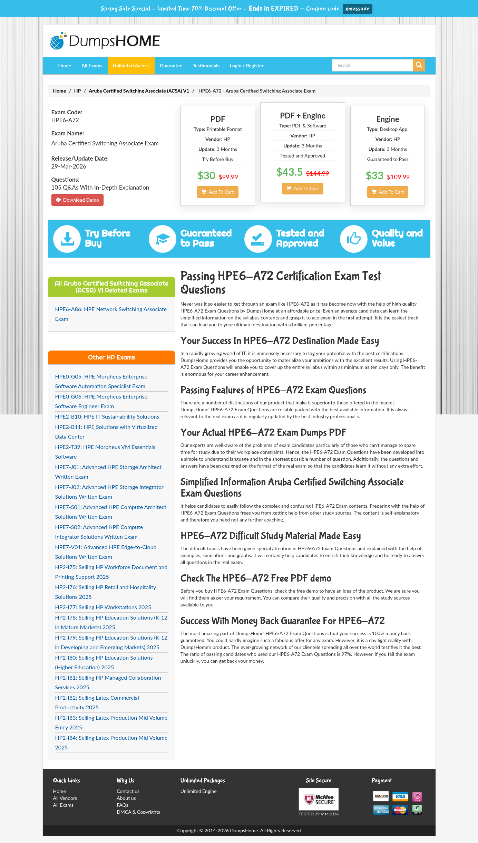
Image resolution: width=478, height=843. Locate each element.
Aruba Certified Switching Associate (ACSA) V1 (139, 91)
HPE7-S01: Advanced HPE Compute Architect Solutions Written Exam (110, 512)
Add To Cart (218, 192)
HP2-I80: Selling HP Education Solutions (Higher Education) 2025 (104, 662)
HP (77, 91)
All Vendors (65, 798)
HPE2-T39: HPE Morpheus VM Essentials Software (105, 451)
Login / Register (247, 65)
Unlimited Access (131, 65)
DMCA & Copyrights (138, 812)
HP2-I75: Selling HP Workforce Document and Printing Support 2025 (111, 572)
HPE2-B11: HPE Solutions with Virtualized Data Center (106, 431)
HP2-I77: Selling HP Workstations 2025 (103, 607)
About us (126, 798)
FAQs (122, 805)
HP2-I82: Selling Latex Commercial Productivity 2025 (97, 702)
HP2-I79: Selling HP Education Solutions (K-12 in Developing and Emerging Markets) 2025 (111, 642)
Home (64, 65)
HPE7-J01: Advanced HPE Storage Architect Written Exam (108, 471)
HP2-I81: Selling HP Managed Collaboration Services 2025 (108, 682)
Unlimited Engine (199, 791)
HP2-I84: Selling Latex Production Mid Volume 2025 (111, 742)
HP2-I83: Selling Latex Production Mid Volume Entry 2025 (111, 722)
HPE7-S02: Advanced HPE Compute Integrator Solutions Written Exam (99, 532)
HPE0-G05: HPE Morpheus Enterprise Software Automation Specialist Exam (101, 381)
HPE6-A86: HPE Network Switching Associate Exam (111, 314)
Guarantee (171, 65)
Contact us (128, 791)
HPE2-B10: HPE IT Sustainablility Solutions (107, 416)
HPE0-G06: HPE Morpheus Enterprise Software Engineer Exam (101, 401)
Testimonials (206, 65)
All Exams (91, 65)
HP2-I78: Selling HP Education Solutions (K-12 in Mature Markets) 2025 (111, 622)
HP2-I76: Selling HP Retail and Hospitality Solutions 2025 (105, 592)
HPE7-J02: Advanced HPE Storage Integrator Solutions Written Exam (109, 491)
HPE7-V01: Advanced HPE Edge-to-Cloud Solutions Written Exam (106, 552)
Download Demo (77, 200)
